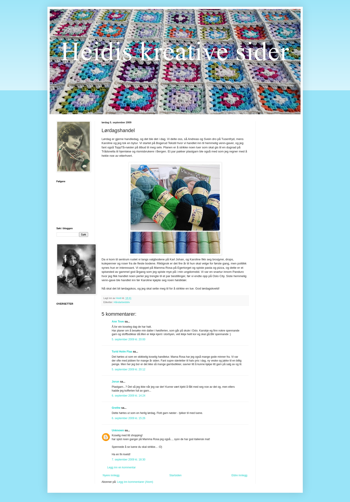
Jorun (115, 381)
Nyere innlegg (111, 475)
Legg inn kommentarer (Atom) (135, 481)
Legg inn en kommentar (121, 467)
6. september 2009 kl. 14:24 (129, 395)
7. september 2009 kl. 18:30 (129, 459)
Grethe (116, 407)
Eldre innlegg (239, 475)
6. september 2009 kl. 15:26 (129, 418)
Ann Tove (118, 321)
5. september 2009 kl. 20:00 (129, 339)
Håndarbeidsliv (122, 302)
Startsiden (175, 475)
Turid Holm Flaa (122, 351)
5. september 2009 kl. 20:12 (129, 369)
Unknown (118, 430)
